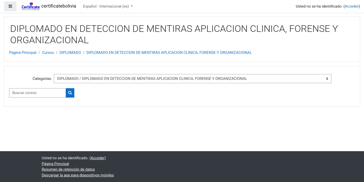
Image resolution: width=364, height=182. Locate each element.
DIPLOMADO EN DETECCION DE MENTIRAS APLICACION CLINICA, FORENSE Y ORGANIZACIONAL (169, 52)
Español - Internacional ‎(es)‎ (106, 6)
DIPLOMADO (70, 52)
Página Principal (22, 52)
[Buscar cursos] (37, 93)
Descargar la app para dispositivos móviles (78, 175)
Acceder (352, 6)
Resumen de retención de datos (68, 169)
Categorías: (42, 78)
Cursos (48, 52)
